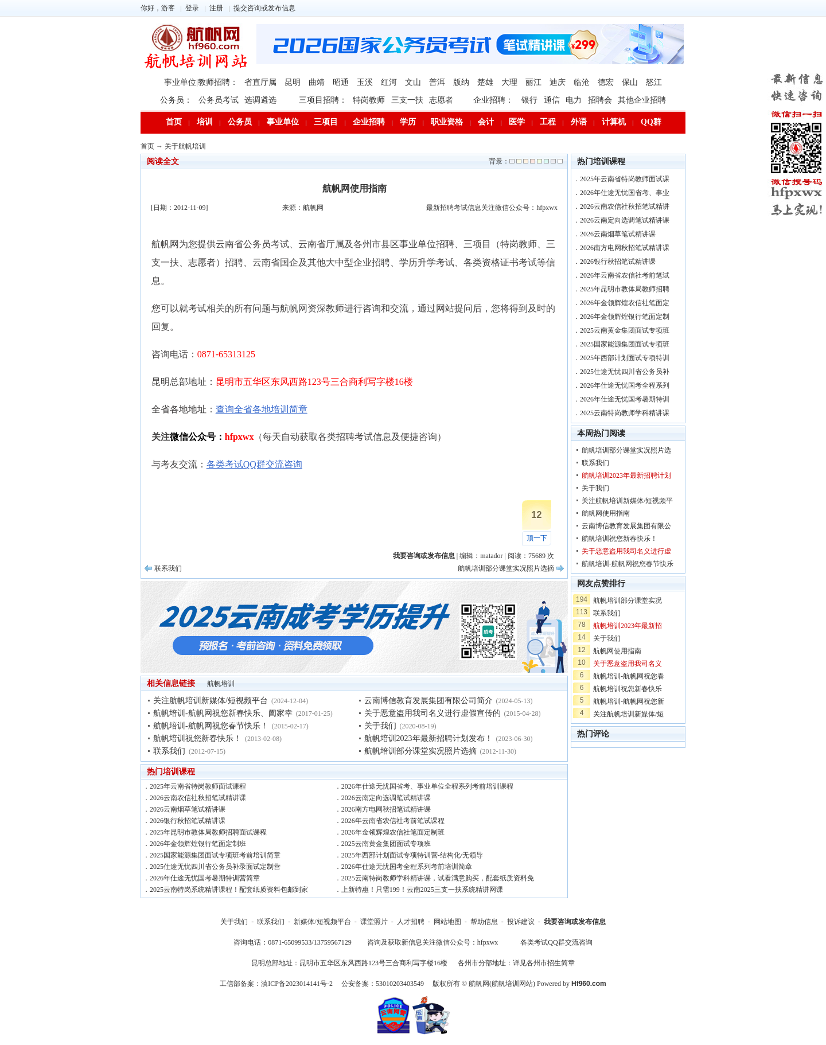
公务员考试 (218, 100)
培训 (205, 122)
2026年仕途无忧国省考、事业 (624, 193)
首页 (174, 122)
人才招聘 (410, 922)
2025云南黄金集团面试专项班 (386, 844)
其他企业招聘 (642, 100)
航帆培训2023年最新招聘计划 (626, 475)
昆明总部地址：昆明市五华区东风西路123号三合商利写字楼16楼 (349, 963)
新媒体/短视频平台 (322, 922)
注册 (216, 8)
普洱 (437, 82)
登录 (192, 8)
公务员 (240, 122)
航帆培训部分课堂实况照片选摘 (506, 568)
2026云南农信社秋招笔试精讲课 (198, 798)
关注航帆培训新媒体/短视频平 (627, 501)
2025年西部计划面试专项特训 (624, 358)
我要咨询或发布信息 (575, 922)
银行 (529, 100)
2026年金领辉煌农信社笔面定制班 (393, 832)
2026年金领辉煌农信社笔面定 (624, 303)
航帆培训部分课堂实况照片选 (626, 450)
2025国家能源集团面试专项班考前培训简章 (215, 855)
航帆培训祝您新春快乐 (627, 689)
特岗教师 (369, 100)
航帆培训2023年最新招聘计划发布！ (428, 738)
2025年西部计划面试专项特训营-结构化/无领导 (412, 855)
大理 (509, 82)
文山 (413, 82)
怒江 (654, 82)
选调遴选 (260, 100)
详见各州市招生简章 (544, 963)
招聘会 (600, 100)
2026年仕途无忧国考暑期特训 (624, 399)
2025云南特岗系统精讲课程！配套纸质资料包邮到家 (229, 890)
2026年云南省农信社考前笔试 (624, 275)
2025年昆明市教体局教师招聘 (624, 289)
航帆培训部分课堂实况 (627, 600)
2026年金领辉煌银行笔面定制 (624, 317)
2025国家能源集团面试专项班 (624, 344)
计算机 (614, 122)
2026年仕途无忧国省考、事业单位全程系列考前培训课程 (427, 786)
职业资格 (447, 122)
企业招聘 (369, 122)
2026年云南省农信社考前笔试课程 (393, 821)
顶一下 (537, 538)
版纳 (461, 82)
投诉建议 (521, 922)
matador (491, 556)
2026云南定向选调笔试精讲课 (386, 798)
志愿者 (441, 100)
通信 (552, 100)
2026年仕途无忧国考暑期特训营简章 (205, 878)
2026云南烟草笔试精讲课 (187, 809)
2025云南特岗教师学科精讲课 (624, 413)
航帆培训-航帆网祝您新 (628, 701)
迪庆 (558, 82)
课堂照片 (374, 922)
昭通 (341, 82)
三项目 (326, 122)
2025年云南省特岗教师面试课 (624, 179)
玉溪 (365, 82)
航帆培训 (221, 684)
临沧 (582, 82)
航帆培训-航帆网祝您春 (628, 676)
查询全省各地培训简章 (261, 409)
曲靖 (317, 82)
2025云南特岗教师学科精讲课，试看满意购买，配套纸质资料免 (437, 878)
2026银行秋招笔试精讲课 (187, 821)
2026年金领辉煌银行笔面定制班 (198, 844)
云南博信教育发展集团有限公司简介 (428, 700)
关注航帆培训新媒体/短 (628, 714)
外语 (579, 122)
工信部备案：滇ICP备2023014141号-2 (276, 984)
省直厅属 (260, 82)
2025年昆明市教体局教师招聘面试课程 (208, 832)
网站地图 (447, 922)
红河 (389, 82)
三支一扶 (407, 100)
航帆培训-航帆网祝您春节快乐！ (210, 726)
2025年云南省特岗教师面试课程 (198, 786)
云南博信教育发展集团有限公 (626, 526)
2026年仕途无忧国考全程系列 (624, 385)
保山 (630, 82)
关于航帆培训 (185, 146)
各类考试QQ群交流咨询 (254, 464)
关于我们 (380, 726)
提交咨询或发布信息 (264, 8)
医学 (517, 122)
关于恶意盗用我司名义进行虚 (626, 551)
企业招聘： (493, 100)
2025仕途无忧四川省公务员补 (624, 372)
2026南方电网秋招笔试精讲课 (386, 809)
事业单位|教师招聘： (201, 82)
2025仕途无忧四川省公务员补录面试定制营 (215, 867)
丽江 (533, 82)
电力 (574, 100)
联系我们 (168, 568)
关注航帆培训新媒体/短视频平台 (210, 700)
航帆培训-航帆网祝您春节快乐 (627, 564)
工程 (548, 122)
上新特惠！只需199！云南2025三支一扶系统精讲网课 (422, 890)
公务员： (176, 100)
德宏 (606, 82)
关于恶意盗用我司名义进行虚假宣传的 (432, 713)
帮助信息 (484, 922)
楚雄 (485, 82)
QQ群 (651, 122)
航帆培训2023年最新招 (627, 626)
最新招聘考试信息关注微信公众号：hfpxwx (492, 208)
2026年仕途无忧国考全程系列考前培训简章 (406, 867)
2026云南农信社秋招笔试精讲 (624, 206)
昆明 (293, 82)
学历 (408, 122)
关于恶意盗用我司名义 (627, 664)
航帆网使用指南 (606, 513)
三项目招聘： (323, 100)
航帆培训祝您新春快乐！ (197, 738)
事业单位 (283, 122)
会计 (486, 122)
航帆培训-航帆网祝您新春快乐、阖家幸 (223, 713)
